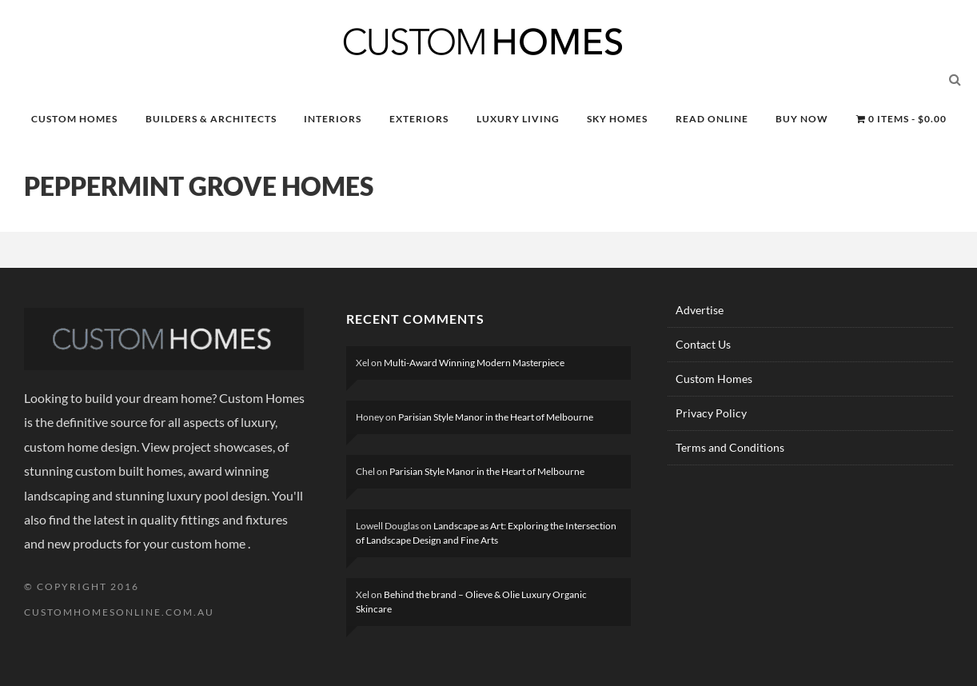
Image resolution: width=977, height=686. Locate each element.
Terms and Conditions (730, 447)
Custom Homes (714, 378)
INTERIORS (332, 119)
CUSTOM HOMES (74, 119)
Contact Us (703, 344)
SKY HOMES (617, 119)
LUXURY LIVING (518, 119)
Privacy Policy (711, 413)
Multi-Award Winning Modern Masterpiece (474, 363)
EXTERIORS (419, 119)
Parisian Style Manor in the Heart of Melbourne (495, 417)
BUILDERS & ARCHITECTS (211, 119)
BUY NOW (802, 119)
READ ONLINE (712, 119)
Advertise (700, 310)
